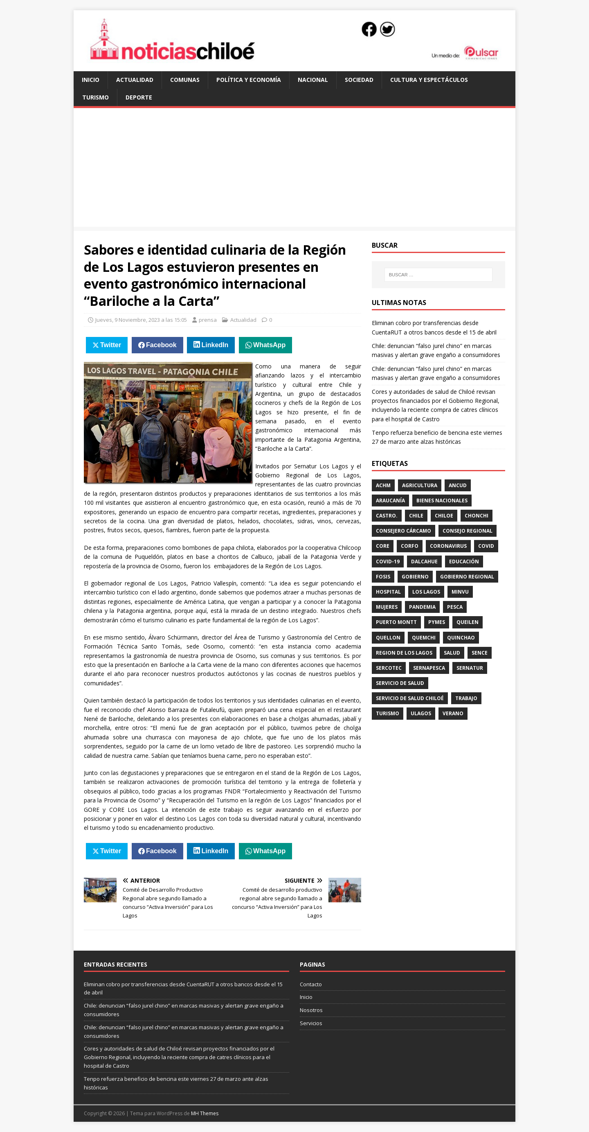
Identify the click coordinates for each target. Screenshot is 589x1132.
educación (464, 561)
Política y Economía (248, 80)
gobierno (415, 576)
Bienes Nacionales (442, 500)
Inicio (90, 80)
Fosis (383, 576)
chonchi (476, 515)
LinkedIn (215, 344)
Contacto (311, 984)
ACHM (383, 485)
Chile (416, 515)
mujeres (387, 606)
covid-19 (388, 561)
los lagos (426, 591)
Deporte (139, 97)
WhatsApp (269, 344)
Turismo (95, 97)
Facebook (161, 344)
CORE (382, 545)
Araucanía (390, 500)
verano (453, 713)
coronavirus (448, 545)
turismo (387, 713)
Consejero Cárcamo (403, 530)
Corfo (409, 545)
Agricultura (419, 485)
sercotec (389, 667)
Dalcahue (424, 561)
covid (486, 545)
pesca (455, 606)
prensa (208, 319)
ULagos (421, 713)
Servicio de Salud (400, 683)
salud (452, 652)
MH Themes (204, 1113)
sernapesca (429, 667)
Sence (480, 652)
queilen (467, 622)
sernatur (469, 667)
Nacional (313, 80)
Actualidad (134, 80)
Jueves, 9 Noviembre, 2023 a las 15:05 (141, 319)
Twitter (110, 344)
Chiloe (444, 515)
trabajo (466, 698)
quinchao (461, 637)
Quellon (388, 637)
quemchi (424, 637)
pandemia (422, 606)
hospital (388, 591)
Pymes (436, 622)
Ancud (458, 485)
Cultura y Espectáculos (429, 80)
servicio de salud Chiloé (410, 698)
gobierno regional (467, 576)
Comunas (185, 80)
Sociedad (359, 80)
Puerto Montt (396, 622)
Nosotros (311, 1010)
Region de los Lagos (404, 652)
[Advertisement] (294, 169)
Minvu (460, 591)
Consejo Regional (467, 530)
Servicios (311, 1023)
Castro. (387, 515)
